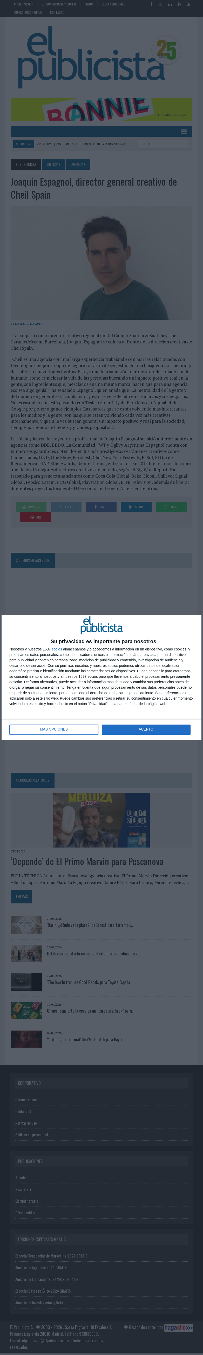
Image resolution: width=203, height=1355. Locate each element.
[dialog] (101, 677)
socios (57, 649)
